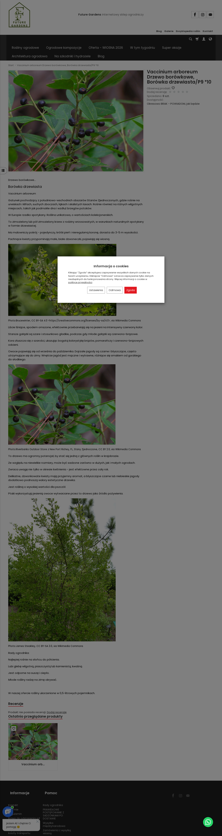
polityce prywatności (80, 282)
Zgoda (130, 290)
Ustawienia (96, 290)
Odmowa (115, 290)
